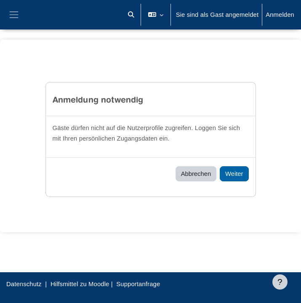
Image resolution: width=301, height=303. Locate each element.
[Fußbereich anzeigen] (280, 282)
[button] (131, 14)
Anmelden (280, 14)
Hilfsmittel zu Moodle (80, 284)
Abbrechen (196, 173)
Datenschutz (24, 284)
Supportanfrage (138, 284)
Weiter (234, 173)
